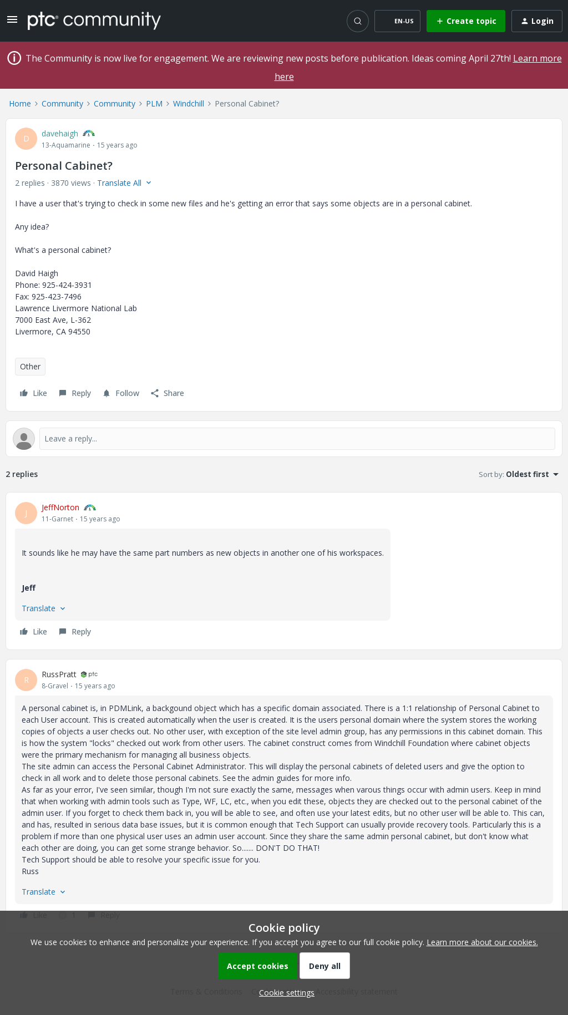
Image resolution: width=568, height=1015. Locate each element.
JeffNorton (60, 507)
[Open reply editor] (284, 438)
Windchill (188, 103)
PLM (154, 103)
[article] (284, 571)
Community (62, 103)
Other (30, 366)
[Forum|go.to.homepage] (94, 20)
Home (20, 103)
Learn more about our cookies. (482, 942)
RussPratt (59, 674)
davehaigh (60, 133)
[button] (12, 23)
